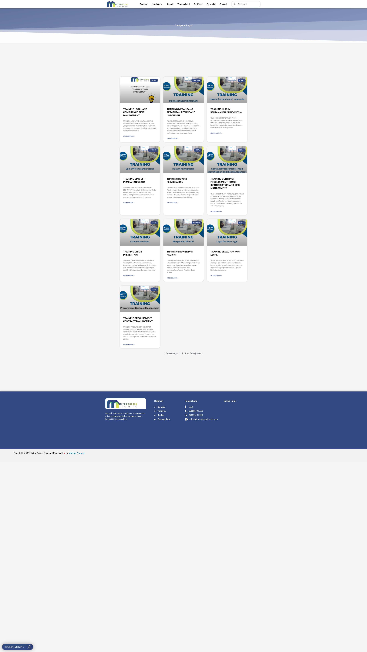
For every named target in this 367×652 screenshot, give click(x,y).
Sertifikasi (198, 4)
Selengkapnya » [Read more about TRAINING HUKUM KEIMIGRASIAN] (178, 210)
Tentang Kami (183, 4)
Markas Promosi (77, 453)
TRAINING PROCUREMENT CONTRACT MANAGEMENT (163, 260)
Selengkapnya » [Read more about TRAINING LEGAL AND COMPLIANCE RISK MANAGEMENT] (159, 181)
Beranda (143, 4)
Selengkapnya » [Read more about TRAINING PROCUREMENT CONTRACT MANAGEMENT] (159, 271)
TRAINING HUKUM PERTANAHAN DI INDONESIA (202, 170)
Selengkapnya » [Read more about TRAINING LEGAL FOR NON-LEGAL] (197, 241)
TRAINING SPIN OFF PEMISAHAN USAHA (162, 200)
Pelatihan (156, 4)
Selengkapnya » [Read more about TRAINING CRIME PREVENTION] (159, 241)
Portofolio (211, 4)
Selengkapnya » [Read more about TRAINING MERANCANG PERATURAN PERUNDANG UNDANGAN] (178, 182)
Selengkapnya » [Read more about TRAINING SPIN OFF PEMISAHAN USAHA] (159, 210)
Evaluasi (223, 4)
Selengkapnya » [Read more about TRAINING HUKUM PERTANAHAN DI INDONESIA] (197, 180)
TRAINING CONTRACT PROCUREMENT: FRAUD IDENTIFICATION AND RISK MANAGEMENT (201, 202)
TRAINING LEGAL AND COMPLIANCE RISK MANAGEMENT (162, 171)
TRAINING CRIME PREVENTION (161, 232)
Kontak (170, 4)
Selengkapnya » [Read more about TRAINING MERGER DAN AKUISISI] (178, 242)
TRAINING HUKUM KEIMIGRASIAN (180, 200)
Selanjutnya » (189, 275)
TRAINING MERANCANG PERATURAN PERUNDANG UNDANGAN (182, 171)
